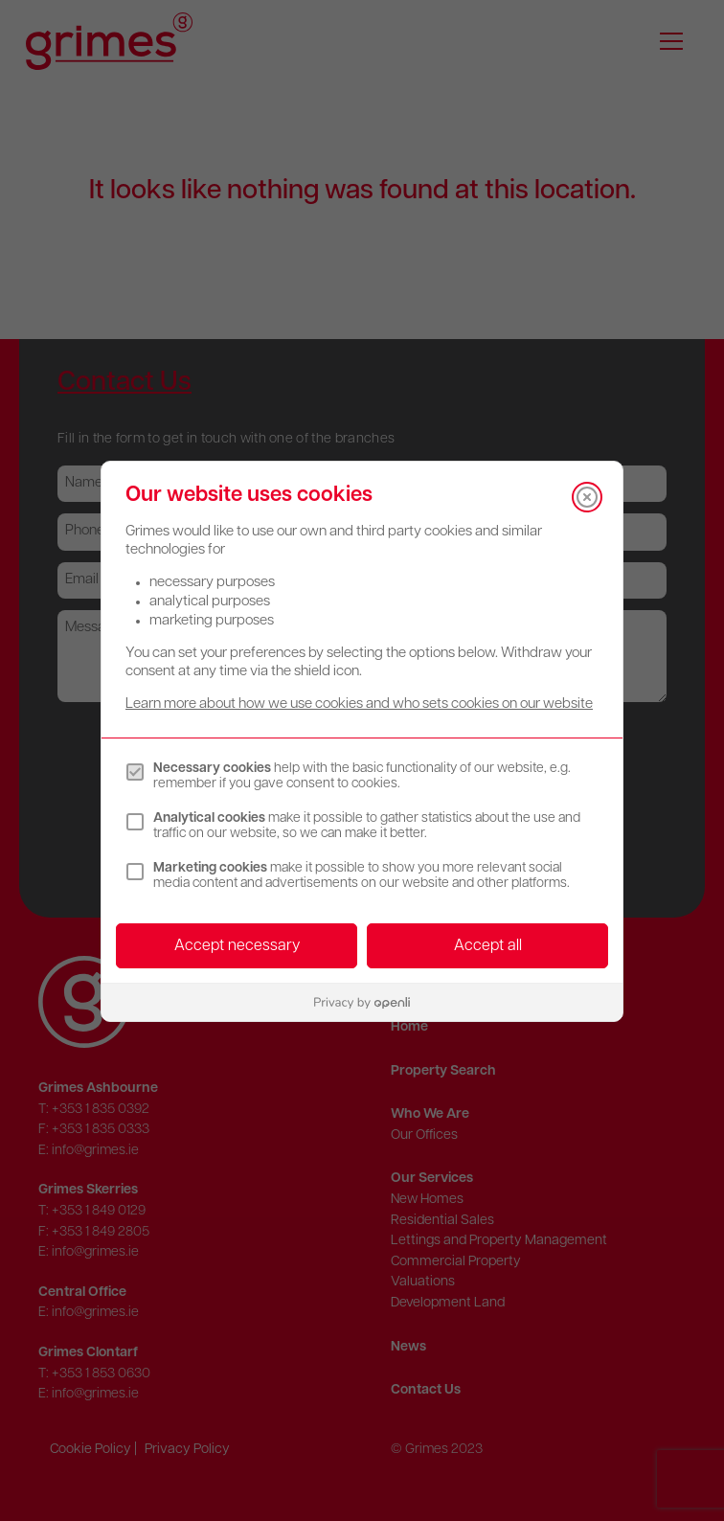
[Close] (587, 497)
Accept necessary (237, 946)
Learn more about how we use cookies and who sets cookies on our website (359, 704)
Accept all (488, 946)
